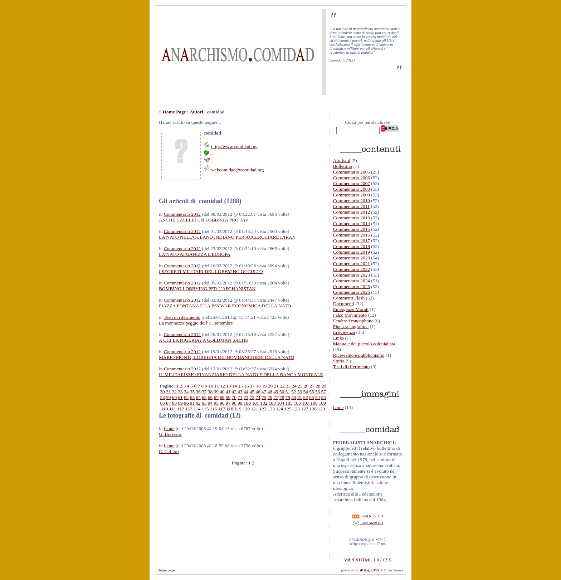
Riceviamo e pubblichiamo (359, 355)
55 (311, 391)
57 (323, 391)
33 (180, 391)
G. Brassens (170, 434)
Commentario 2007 (351, 183)
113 (188, 408)
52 (293, 391)
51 (288, 391)
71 (240, 397)
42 (233, 391)
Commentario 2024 (351, 280)
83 (311, 397)
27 (312, 386)
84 (317, 397)
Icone (169, 428)
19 (264, 386)
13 (228, 386)
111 (172, 408)
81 (299, 397)
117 (221, 408)
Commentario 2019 (351, 252)
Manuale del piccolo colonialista (364, 343)
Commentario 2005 (351, 172)
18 (258, 386)
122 (263, 408)
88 (174, 403)
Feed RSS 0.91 (367, 516)
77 (275, 397)
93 (204, 403)
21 (276, 386)
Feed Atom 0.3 (367, 523)
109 (322, 403)
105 (289, 403)
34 (186, 391)
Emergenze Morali (351, 309)
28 (318, 386)
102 (264, 403)
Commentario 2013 (351, 217)
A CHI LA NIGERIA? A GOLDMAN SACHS (203, 340)
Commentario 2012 (182, 214)
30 (162, 391)
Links (338, 338)
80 (293, 397)
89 (180, 403)
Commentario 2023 (351, 275)
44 (246, 391)
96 (222, 403)
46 (257, 391)
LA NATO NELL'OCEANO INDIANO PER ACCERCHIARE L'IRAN (227, 237)
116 (213, 408)
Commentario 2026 (351, 292)
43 (240, 391)
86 (162, 403)
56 (317, 391)
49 (275, 391)
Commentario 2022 (351, 269)
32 (174, 391)
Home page (166, 570)
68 (222, 397)
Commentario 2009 (351, 195)
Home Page (174, 111)
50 (281, 391)
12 (222, 386)
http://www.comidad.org (234, 146)
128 (313, 408)
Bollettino (342, 166)
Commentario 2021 (351, 263)
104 (280, 403)
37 (204, 391)
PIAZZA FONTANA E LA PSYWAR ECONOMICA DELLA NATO (225, 305)
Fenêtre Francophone (353, 320)
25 (300, 386)
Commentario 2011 (351, 206)
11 (216, 386)
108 (314, 403)
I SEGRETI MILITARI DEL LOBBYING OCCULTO (211, 271)
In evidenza (344, 332)
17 (252, 386)
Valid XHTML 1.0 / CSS (367, 559)
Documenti (343, 303)
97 (228, 403)
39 (216, 391)
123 (271, 408)
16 (246, 386)
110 (164, 408)
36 (198, 391)
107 (305, 403)
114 (197, 408)
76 (270, 397)
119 (238, 408)
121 (254, 408)
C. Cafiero (169, 451)
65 (204, 397)
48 (270, 391)
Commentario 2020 (351, 257)
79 (288, 397)
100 (247, 403)
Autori (196, 111)
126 (296, 408)
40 (222, 391)
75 (264, 397)
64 (198, 397)
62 (186, 397)
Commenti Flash (349, 298)
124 (279, 408)
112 (180, 408)
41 (228, 391)
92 (198, 403)
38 (210, 391)
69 (228, 397)
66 (210, 397)
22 (282, 386)
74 (257, 397)
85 (323, 397)
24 (294, 386)
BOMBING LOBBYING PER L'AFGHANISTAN (207, 288)
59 (168, 397)
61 (180, 397)
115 (205, 408)
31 (168, 391)
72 (246, 397)
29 (324, 386)
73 (252, 397)
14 (234, 386)
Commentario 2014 (351, 223)
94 (210, 403)
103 (272, 403)
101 (255, 403)
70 (233, 397)
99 (240, 403)
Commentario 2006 (351, 177)
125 (288, 408)
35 (192, 391)
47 (264, 391)
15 (240, 386)
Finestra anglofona (351, 326)
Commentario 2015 (351, 229)
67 (216, 397)
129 (321, 408)
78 (281, 397)
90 (186, 403)
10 (211, 386)
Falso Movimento (350, 315)
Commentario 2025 (351, 286)
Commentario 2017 (351, 240)
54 (305, 391)
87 (168, 403)
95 (216, 403)
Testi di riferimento (182, 317)
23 (288, 386)
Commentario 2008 (351, 189)
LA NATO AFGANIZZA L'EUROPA (194, 254)
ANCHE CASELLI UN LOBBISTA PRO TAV (203, 220)
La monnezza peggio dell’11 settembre (196, 323)
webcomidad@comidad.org (237, 169)
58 (162, 397)
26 (306, 386)
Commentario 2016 (351, 235)
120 (246, 408)
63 (192, 397)
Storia (339, 361)
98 (233, 403)
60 (174, 397)
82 (305, 397)
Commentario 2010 (351, 200)
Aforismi (341, 160)
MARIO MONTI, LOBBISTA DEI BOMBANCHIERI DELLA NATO (226, 357)
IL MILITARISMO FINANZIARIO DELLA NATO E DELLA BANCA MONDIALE (241, 374)
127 (304, 408)
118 (229, 408)
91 (192, 403)
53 (299, 391)
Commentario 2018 (351, 246)
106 (297, 403)
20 (270, 386)
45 (252, 391)
